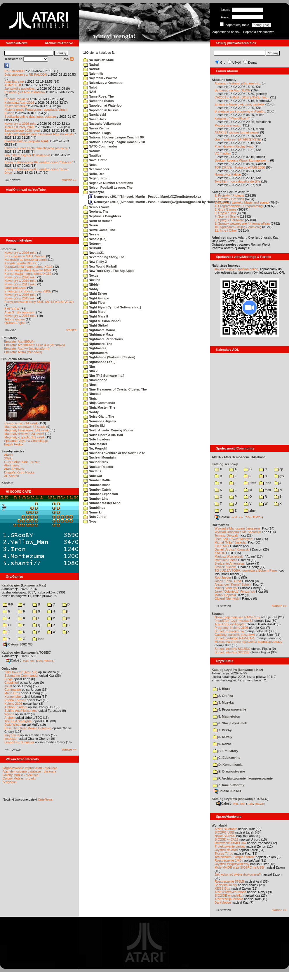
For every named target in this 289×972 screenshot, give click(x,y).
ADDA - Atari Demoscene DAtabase (238, 457)
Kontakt (7, 483)
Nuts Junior (95, 516)
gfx (279, 476)
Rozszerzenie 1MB (228, 860)
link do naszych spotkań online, (237, 269)
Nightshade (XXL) (99, 362)
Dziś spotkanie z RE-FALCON (25, 74)
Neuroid (92, 248)
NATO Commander (100, 146)
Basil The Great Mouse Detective (27, 728)
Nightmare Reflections (103, 339)
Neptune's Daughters (102, 216)
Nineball (92, 393)
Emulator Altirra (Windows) (23, 352)
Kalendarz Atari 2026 (19, 102)
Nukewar (92, 476)
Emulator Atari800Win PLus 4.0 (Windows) (34, 345)
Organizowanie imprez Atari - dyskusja (30, 768)
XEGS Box (222, 888)
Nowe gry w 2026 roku (20, 123)
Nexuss (91, 280)
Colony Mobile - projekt (19, 778)
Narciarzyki (94, 114)
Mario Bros (12, 693)
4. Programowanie (229, 709)
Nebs (90, 164)
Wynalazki (219, 825)
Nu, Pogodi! (95, 448)
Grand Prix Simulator (19, 742)
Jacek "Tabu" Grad (228, 581)
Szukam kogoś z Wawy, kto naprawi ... (242, 160)
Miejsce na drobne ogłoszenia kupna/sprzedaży (248, 641)
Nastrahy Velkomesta (102, 123)
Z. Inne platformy (228, 785)
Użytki (236, 62)
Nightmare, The (97, 344)
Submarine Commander (21, 675)
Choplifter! (11, 682)
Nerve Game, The (99, 230)
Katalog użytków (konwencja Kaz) (237, 669)
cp (278, 469)
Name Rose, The (98, 96)
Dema (252, 62)
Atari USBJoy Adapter (230, 624)
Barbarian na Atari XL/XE (232, 90)
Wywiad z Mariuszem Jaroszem (237, 528)
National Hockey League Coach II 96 (113, 137)
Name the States (98, 101)
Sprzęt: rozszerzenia (229, 631)
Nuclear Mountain (99, 457)
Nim (89, 366)
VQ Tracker (223, 153)
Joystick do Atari (226, 850)
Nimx (90, 384)
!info (250, 483)
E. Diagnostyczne (229, 771)
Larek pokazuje (15, 287)
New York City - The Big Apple (108, 270)
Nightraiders (95, 353)
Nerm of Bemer (97, 221)
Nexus (90, 275)
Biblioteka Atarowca (16, 359)
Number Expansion (100, 494)
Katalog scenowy (225, 464)
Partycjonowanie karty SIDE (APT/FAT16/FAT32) (39, 301)
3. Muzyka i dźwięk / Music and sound (242, 202)
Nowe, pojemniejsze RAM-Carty (237, 617)
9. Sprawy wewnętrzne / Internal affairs (242, 223)
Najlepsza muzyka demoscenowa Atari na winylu (39, 134)
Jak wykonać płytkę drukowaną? (238, 874)
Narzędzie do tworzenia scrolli (25, 259)
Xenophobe (12, 696)
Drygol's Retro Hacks (19, 472)
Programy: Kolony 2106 (231, 627)
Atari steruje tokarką (229, 899)
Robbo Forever (15, 700)
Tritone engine (14, 319)
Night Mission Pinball (102, 321)
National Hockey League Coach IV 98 (114, 142)
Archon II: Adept (16, 707)
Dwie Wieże (12, 724)
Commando (12, 689)
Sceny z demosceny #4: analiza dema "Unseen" (38, 162)
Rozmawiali (220, 525)
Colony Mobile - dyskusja (20, 775)
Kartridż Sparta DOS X (20, 263)
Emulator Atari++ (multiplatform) (26, 348)
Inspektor (11, 738)
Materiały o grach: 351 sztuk (24, 437)
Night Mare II (95, 316)
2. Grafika (223, 695)
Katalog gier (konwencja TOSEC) (26, 652)
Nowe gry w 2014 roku (20, 315)
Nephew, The (96, 211)
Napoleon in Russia (101, 110)
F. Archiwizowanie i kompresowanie (243, 778)
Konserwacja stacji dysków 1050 (27, 270)
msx (265, 490)
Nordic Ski (94, 425)
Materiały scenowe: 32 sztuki (25, 426)
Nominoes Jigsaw (99, 421)
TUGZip (49, 660)
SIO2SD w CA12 (226, 839)
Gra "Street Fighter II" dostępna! (27, 155)
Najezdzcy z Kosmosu (102, 82)
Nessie (91, 234)
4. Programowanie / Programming (238, 206)
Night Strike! (95, 325)
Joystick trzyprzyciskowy (232, 864)
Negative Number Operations (108, 183)
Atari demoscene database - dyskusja (29, 771)
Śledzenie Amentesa (229, 563)
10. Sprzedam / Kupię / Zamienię (238, 227)
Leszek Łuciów (225, 567)
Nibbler (91, 284)
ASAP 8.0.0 (12, 85)
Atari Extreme (14, 81)
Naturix (91, 151)
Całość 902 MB (227, 791)
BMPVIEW (12, 308)
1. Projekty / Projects (229, 195)
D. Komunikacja (228, 764)
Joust (8, 686)
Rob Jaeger (223, 577)
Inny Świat (11, 735)
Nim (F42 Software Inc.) (103, 375)
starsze (71, 330)
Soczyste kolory (226, 885)
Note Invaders (96, 439)
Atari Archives (14, 469)
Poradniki (8, 249)
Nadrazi (91, 69)
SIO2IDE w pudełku (229, 895)
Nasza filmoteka (15, 106)
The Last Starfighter (18, 721)
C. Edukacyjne (226, 757)
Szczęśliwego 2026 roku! (22, 130)
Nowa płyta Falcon (228, 174)
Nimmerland (95, 380)
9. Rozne (222, 744)
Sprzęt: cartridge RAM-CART (235, 638)
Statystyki (9, 782)
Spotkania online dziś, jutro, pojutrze (30, 116)
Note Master (95, 444)
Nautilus (92, 155)
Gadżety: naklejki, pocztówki (235, 634)
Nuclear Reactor (98, 466)
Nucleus (92, 471)
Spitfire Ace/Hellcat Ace (21, 710)
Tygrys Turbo (224, 853)
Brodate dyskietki (16, 99)
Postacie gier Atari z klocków (24, 92)
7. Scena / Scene (227, 216)
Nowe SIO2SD (225, 836)
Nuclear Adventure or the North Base (114, 453)
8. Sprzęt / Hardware (229, 220)
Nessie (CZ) (95, 239)
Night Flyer (94, 302)
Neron (90, 225)
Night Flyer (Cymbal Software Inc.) (112, 307)
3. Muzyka (223, 702)
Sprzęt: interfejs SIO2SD (232, 652)
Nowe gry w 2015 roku (20, 298)
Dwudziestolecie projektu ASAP (26, 141)
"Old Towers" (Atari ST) (20, 672)
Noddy (91, 412)
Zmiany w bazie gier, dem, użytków (239, 104)
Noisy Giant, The (98, 416)
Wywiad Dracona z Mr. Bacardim (238, 532)
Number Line (95, 498)
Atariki (8, 455)
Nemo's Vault (96, 207)
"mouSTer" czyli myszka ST (234, 620)
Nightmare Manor (99, 330)
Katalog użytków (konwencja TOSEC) (240, 799)
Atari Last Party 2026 (19, 127)
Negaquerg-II (95, 178)
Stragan (218, 613)
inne (38, 639)
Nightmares (95, 348)
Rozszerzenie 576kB (229, 881)
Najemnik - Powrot (100, 78)
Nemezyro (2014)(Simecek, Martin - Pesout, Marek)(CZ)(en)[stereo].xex (144, 196)
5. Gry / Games (225, 209)
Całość (13, 660)
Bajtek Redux (13, 444)
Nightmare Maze (98, 334)
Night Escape (96, 298)
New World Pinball (100, 266)
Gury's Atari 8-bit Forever (22, 462)
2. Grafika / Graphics (229, 199)
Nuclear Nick (95, 462)
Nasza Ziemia (96, 128)
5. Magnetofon (226, 716)
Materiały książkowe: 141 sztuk (26, 430)
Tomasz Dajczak (226, 535)
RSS (68, 59)
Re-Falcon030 (14, 71)
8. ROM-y (222, 737)
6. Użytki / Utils (225, 213)
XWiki (8, 458)
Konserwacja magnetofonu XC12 (27, 273)
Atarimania (12, 465)
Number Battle (97, 480)
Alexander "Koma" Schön (232, 584)
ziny (249, 510)
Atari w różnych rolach (230, 892)
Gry (222, 62)
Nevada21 (93, 252)
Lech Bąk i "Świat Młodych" (234, 539)
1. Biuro (221, 688)
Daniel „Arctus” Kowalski (232, 549)
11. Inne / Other (226, 230)
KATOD (220, 553)
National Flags (97, 133)
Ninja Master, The (99, 407)
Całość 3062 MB (18, 644)
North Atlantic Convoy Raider (108, 430)
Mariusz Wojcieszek (229, 556)
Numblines (94, 507)
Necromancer (96, 169)
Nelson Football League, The (108, 187)
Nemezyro (93, 192)
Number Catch (97, 489)
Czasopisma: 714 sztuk (21, 423)
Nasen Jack (95, 119)
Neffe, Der (93, 174)
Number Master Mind (102, 503)
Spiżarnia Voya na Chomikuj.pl (26, 440)
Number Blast (96, 485)
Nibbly (91, 289)
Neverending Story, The (104, 257)
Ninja (90, 398)
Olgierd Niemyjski (227, 598)
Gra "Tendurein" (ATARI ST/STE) (238, 139)
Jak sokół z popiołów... (20, 88)
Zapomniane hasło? (226, 32)
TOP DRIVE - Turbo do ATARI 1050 (240, 167)
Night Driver (95, 293)
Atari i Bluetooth (226, 829)
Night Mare (94, 311)
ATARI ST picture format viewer (237, 132)
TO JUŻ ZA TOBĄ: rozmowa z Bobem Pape (246, 570)
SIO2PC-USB (224, 832)
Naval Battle (95, 160)
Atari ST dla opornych (19, 312)
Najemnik (93, 73)
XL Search (11, 476)
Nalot (90, 87)
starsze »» (69, 180)
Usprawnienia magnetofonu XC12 (28, 266)
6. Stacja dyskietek (230, 723)
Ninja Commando (99, 403)
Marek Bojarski (225, 595)
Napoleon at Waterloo (102, 105)
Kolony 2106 (13, 703)
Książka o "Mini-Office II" (232, 118)
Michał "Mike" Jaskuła (230, 542)
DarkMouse (223, 902)
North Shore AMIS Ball (103, 435)
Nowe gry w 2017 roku (20, 284)
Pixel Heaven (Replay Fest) (234, 146)
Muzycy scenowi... (228, 125)
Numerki (92, 512)
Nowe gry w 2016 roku (20, 294)
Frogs (8, 679)
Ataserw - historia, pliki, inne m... (238, 83)
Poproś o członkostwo (258, 32)
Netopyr (92, 243)
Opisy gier (9, 668)
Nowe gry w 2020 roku (20, 277)
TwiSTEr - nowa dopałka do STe (237, 181)
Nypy (90, 521)
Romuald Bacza (226, 560)
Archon (9, 717)
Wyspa (9, 714)
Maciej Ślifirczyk (226, 588)
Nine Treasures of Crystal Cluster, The (115, 389)
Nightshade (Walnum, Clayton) (109, 357)
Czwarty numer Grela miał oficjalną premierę (36, 148)
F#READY (222, 546)
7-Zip (40, 660)
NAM (89, 91)
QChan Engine (14, 322)
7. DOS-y (222, 730)
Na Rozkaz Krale (98, 60)
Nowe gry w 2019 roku (20, 280)
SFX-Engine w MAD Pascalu (24, 256)
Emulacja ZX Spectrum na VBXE (27, 291)
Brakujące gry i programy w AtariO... (240, 111)
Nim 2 (90, 371)
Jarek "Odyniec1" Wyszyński (235, 591)
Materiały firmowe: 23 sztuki (24, 433)
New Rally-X (95, 261)
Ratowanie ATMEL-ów (230, 843)
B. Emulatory (225, 751)
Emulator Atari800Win (19, 341)
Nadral (91, 64)
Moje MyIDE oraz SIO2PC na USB (239, 867)
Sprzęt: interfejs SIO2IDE (232, 648)
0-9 (8, 604)
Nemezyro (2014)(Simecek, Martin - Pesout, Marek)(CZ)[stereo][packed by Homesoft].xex (158, 202)
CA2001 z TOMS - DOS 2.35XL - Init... (242, 97)
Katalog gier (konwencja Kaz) (23, 585)
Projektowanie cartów (230, 846)
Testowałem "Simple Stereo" (235, 857)
